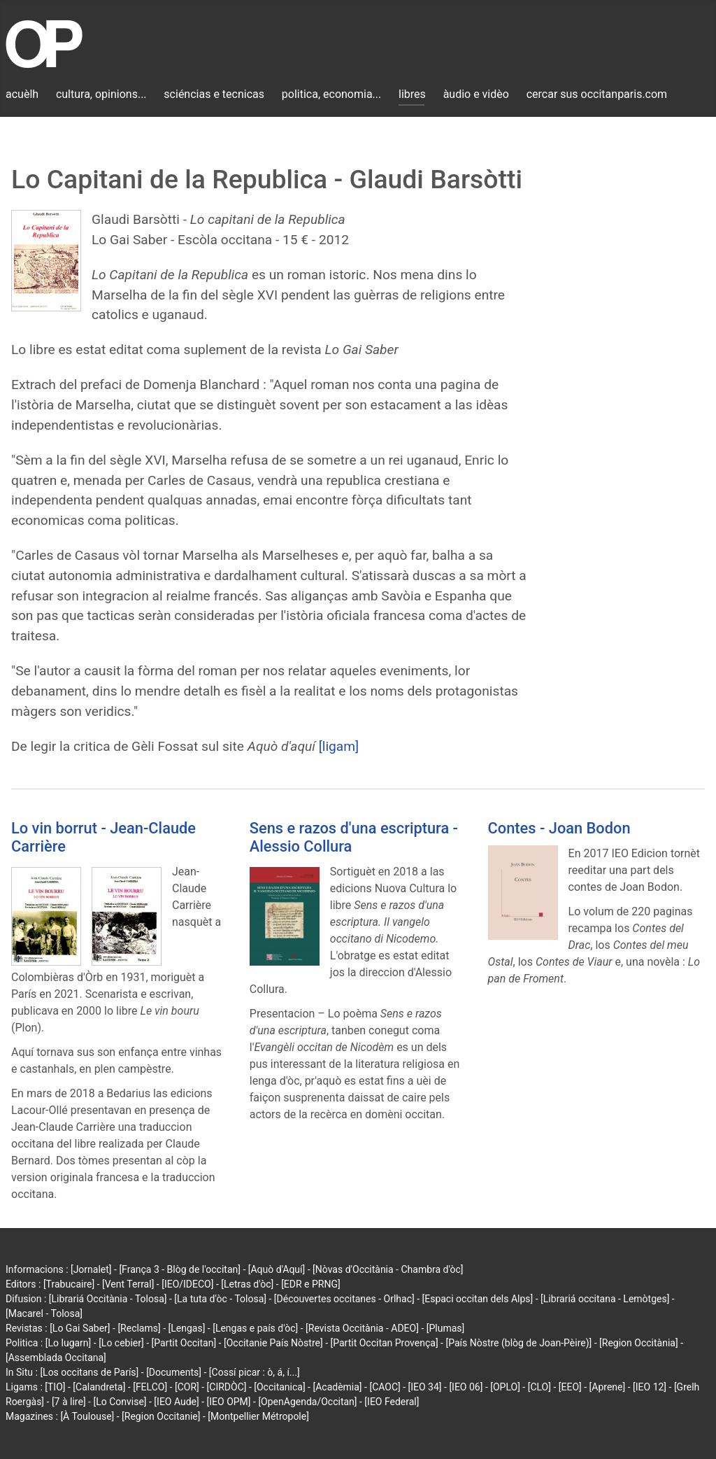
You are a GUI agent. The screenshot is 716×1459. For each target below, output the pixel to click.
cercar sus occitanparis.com (597, 94)
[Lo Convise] (119, 1401)
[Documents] (173, 1372)
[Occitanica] (279, 1387)
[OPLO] (505, 1387)
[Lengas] (187, 1328)
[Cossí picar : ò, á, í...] (254, 1372)
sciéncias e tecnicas (214, 94)
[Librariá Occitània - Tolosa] (108, 1298)
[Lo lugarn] (68, 1342)
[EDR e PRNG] (311, 1284)
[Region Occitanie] (161, 1416)
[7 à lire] (69, 1401)
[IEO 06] (465, 1387)
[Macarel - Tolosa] (44, 1313)
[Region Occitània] (638, 1342)
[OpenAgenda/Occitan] (307, 1401)
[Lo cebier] (121, 1342)
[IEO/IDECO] (187, 1284)
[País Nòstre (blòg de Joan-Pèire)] (518, 1342)
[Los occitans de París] (89, 1372)
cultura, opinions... (101, 94)
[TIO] (55, 1387)
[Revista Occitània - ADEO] (362, 1328)
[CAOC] (384, 1387)
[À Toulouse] (87, 1416)
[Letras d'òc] (247, 1284)
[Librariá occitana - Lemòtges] (604, 1298)
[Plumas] (446, 1328)
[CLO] (539, 1387)
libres (412, 94)
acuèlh (22, 94)
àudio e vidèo (476, 94)
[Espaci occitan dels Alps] (478, 1298)
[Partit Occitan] (184, 1342)
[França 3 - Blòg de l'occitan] (180, 1269)
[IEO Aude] (176, 1401)
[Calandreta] (99, 1387)
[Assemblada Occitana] (56, 1357)
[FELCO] (150, 1387)
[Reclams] (138, 1328)
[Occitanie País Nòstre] (273, 1342)
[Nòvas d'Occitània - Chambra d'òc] (388, 1269)
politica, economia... (331, 94)
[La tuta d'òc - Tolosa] (220, 1298)
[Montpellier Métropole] (258, 1416)
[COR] (187, 1387)
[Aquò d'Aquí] (276, 1269)
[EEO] (570, 1387)
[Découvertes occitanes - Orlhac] (344, 1298)
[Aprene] (607, 1387)
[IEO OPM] (229, 1401)
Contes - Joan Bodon (559, 828)
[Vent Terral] (128, 1284)
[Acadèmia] (337, 1387)
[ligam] (339, 746)
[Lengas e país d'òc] (255, 1328)
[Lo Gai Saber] (80, 1328)
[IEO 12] (649, 1387)
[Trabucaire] (68, 1284)
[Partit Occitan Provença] (384, 1342)
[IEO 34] (425, 1387)
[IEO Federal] (391, 1401)
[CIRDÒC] (227, 1387)
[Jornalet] (91, 1269)
